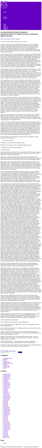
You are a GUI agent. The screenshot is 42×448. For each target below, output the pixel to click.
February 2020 (6, 407)
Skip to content (4, 1)
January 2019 (6, 423)
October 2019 (6, 412)
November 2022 (6, 376)
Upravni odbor (9, 14)
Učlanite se (5, 28)
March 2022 (6, 381)
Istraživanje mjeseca (10, 23)
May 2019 (5, 418)
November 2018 (6, 426)
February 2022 (6, 382)
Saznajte (5, 18)
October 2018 (6, 427)
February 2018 (6, 437)
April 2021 (5, 391)
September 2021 (6, 387)
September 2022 (6, 378)
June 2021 (5, 388)
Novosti (5, 16)
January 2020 (6, 408)
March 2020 (6, 406)
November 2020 (6, 397)
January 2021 (6, 395)
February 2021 (6, 393)
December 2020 (6, 396)
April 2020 (5, 405)
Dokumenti (8, 13)
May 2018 (5, 433)
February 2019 (6, 422)
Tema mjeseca (9, 19)
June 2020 (5, 402)
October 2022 (6, 377)
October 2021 (6, 386)
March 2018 (6, 436)
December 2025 (6, 374)
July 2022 (5, 380)
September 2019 (6, 413)
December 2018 (6, 424)
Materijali (5, 26)
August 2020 (6, 400)
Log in (4, 443)
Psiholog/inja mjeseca (11, 21)
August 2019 (6, 415)
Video (4, 25)
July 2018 (5, 431)
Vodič (4, 24)
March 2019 (6, 421)
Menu (2, 9)
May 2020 (5, 403)
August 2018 (6, 429)
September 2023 (6, 375)
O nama (5, 12)
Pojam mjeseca (9, 20)
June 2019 (5, 417)
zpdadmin (18, 39)
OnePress (26, 446)
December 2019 (6, 410)
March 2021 (6, 392)
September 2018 (6, 428)
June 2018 (5, 432)
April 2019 (5, 420)
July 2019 (5, 416)
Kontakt (5, 29)
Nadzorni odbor (9, 15)
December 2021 (6, 383)
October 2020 (6, 398)
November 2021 (6, 385)
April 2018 (5, 434)
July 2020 (5, 401)
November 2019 (6, 411)
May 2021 (5, 390)
